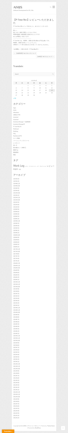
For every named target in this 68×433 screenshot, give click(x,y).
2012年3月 (16, 385)
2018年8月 (16, 240)
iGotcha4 (15, 119)
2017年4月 (16, 258)
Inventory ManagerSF (19, 124)
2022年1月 (16, 195)
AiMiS (17, 7)
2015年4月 (16, 298)
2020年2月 (16, 219)
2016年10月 (16, 268)
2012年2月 (16, 387)
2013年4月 (16, 354)
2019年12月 (16, 221)
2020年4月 (16, 214)
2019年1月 (16, 233)
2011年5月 (16, 408)
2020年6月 (16, 211)
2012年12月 (16, 364)
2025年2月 (16, 181)
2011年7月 (16, 404)
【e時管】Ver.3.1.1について (45, 56)
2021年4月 (16, 204)
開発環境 (15, 152)
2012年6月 (16, 378)
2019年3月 (16, 228)
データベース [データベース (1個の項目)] (32, 166)
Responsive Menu (53, 7)
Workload (16, 129)
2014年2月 (16, 331)
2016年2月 (16, 277)
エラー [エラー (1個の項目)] (26, 166)
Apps (14, 108)
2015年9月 (16, 289)
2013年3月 (16, 357)
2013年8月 (16, 345)
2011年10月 (16, 397)
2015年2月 (16, 303)
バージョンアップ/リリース (21, 140)
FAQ (14, 133)
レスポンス (16, 143)
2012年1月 (16, 390)
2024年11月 (16, 183)
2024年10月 (16, 186)
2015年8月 (16, 291)
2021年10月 (16, 200)
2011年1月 (16, 418)
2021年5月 (16, 202)
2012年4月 (16, 382)
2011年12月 (16, 392)
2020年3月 (16, 216)
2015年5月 (16, 296)
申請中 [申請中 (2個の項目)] (15, 169)
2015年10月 (16, 286)
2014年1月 (16, 333)
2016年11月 (16, 265)
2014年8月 (16, 317)
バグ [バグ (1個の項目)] (38, 166)
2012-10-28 (24, 49)
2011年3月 (16, 413)
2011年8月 (16, 401)
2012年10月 (16, 368)
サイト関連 (16, 138)
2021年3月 (16, 207)
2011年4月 (16, 411)
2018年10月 (16, 235)
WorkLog (15, 131)
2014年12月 (16, 308)
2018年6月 (16, 242)
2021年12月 (16, 197)
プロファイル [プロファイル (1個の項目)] (42, 166)
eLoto (14, 110)
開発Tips (15, 150)
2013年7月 (16, 347)
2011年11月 (16, 394)
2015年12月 (16, 282)
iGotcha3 (15, 117)
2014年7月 (16, 319)
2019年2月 (16, 230)
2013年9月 (16, 343)
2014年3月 (16, 329)
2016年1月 (16, 279)
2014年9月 (16, 315)
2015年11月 (16, 284)
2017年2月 (16, 261)
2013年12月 (16, 336)
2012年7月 (16, 375)
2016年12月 (16, 263)
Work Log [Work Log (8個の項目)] (18, 165)
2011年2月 (16, 415)
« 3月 (14, 98)
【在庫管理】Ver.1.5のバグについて (25, 53)
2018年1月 (16, 247)
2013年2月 (16, 359)
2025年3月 (16, 179)
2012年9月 (16, 371)
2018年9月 (16, 237)
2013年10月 (16, 340)
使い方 (15, 145)
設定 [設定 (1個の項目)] (20, 169)
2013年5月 (16, 352)
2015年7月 (16, 293)
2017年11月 (16, 249)
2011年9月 (16, 399)
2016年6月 (16, 272)
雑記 (14, 155)
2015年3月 (16, 300)
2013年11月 (16, 338)
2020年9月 (16, 209)
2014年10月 (16, 312)
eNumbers (16, 112)
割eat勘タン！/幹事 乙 (19, 147)
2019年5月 (16, 223)
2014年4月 (16, 326)
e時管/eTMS (16, 115)
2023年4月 (16, 190)
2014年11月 (16, 310)
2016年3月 (16, 275)
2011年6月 (16, 406)
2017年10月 (16, 251)
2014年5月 (16, 324)
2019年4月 (16, 226)
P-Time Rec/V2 (34, 49)
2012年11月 (16, 366)
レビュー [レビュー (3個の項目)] (50, 166)
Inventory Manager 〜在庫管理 (21, 122)
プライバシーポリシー (33, 426)
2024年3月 (16, 188)
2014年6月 (16, 322)
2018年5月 (16, 244)
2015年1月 (16, 305)
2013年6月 (16, 350)
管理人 (17, 49)
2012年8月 (16, 373)
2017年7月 (16, 256)
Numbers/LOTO (17, 136)
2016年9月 (16, 270)
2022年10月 (16, 193)
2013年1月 (16, 361)
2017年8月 (16, 254)
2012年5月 (16, 380)
